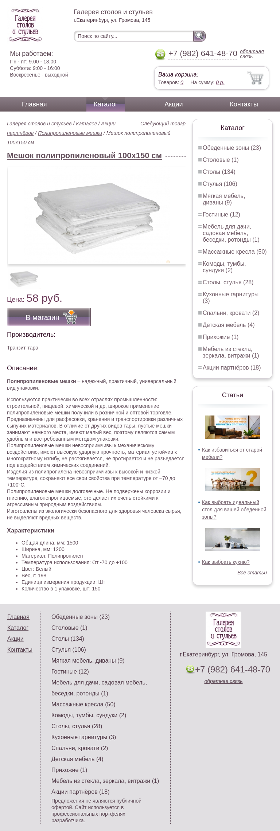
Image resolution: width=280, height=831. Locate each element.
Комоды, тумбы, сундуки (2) (224, 267)
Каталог (105, 104)
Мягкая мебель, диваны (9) (224, 199)
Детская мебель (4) (228, 325)
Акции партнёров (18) (232, 367)
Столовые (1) (221, 160)
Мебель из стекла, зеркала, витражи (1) (231, 352)
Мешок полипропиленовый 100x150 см (84, 155)
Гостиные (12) (221, 214)
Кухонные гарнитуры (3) (83, 737)
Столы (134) (219, 172)
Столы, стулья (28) (228, 282)
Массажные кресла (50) (235, 252)
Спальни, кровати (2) (231, 313)
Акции (173, 104)
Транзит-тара (22, 348)
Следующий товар (163, 123)
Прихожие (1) (220, 337)
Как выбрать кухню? (226, 562)
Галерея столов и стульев (39, 123)
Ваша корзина (177, 74)
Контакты (244, 104)
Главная (34, 104)
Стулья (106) (220, 184)
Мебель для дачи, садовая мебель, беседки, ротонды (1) (231, 233)
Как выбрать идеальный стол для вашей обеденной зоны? (234, 509)
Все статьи (252, 573)
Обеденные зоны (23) (232, 148)
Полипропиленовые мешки (70, 133)
